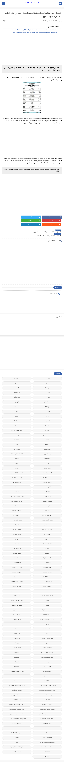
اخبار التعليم (47, 442)
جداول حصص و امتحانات (47, 612)
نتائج (17, 735)
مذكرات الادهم (17, 669)
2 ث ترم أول (17, 390)
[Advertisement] (32, 50)
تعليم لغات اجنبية (17, 598)
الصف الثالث (16, 508)
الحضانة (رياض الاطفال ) (17, 489)
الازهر (16, 456)
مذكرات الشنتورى (17, 673)
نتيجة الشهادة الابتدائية (16, 740)
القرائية (47, 541)
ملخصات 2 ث (16, 721)
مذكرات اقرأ (47, 669)
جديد (17, 617)
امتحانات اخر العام (47, 574)
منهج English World (16, 725)
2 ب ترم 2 (47, 385)
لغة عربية (17, 659)
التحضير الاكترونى (47, 465)
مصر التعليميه (47, 716)
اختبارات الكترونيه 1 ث (17, 447)
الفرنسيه (16, 532)
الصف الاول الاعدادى (16, 503)
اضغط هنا (59, 176)
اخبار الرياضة (16, 442)
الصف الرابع (47, 527)
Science (47, 432)
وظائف (47, 749)
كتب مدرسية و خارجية (47, 650)
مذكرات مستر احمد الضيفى (47, 702)
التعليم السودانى (47, 475)
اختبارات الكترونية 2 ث (47, 447)
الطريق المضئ (32, 3)
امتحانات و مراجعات (47, 588)
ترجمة (47, 598)
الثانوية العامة (17, 475)
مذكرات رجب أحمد (17, 683)
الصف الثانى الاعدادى (16, 517)
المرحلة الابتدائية (47, 565)
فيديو (47, 636)
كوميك (17, 654)
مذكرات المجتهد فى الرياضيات (17, 678)
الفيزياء (17, 536)
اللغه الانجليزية (47, 560)
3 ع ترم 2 (17, 404)
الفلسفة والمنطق (47, 536)
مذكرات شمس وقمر (16, 688)
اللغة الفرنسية (17, 555)
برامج (47, 593)
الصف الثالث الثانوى (16, 513)
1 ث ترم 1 (47, 376)
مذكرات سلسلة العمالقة (47, 688)
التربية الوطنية (47, 470)
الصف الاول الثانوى (47, 508)
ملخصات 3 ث (47, 725)
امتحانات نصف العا (47, 584)
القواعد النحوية (17, 541)
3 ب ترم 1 (16, 399)
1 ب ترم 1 (47, 371)
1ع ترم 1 (47, 380)
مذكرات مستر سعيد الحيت (16, 702)
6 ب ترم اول (47, 423)
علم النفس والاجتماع (47, 631)
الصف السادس (17, 527)
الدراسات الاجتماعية (16, 494)
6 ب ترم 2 (16, 418)
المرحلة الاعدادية (16, 565)
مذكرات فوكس (47, 692)
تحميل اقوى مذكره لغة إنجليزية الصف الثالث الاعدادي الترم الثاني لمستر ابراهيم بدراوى (34, 30)
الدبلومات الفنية (47, 494)
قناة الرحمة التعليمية (47, 645)
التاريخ (17, 461)
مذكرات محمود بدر (47, 697)
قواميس (16, 645)
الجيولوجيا (17, 484)
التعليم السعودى (17, 470)
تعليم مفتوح (16, 602)
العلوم (47, 532)
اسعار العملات (47, 451)
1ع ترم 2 (17, 380)
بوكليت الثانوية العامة (17, 593)
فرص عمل (17, 631)
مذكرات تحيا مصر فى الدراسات (47, 683)
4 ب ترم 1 (16, 409)
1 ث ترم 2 (16, 376)
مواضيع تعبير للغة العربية (47, 735)
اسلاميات (16, 451)
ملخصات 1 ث (47, 721)
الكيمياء (47, 546)
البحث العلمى (47, 461)
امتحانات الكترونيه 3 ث (17, 574)
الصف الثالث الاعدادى (47, 513)
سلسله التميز (47, 621)
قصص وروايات (17, 640)
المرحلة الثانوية (47, 569)
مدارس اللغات (47, 664)
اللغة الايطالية (17, 550)
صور (47, 626)
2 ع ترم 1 (17, 395)
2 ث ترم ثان (47, 395)
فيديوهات (16, 636)
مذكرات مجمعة (16, 692)
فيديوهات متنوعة (47, 640)
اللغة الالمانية (17, 546)
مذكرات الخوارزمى (47, 673)
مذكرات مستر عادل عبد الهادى (47, 706)
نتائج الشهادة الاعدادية (47, 740)
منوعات (17, 730)
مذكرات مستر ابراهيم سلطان (17, 697)
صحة (16, 621)
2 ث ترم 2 (47, 390)
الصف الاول (47, 503)
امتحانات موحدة (47, 579)
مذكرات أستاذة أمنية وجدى (17, 664)
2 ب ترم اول (17, 385)
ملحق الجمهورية (16, 716)
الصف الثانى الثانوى (47, 522)
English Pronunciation (17, 423)
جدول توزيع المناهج (47, 617)
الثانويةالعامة (47, 480)
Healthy (17, 428)
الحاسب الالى (47, 489)
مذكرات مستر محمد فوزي (17, 706)
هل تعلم (47, 744)
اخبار (17, 437)
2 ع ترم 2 (47, 399)
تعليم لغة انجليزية (47, 602)
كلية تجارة (17, 650)
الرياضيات (47, 498)
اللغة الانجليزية (47, 550)
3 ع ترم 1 (47, 409)
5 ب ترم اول (47, 418)
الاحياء (47, 456)
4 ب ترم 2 (47, 413)
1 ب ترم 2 (16, 371)
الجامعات (16, 480)
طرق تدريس (16, 626)
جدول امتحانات (17, 612)
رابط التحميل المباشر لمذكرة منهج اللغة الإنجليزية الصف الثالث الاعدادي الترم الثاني (35, 32)
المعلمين (17, 569)
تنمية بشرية (16, 607)
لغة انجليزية (47, 659)
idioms (47, 437)
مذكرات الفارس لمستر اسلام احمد (47, 678)
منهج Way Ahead (47, 730)
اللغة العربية (47, 555)
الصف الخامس (17, 522)
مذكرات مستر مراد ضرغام (47, 711)
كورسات (47, 654)
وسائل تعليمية (17, 744)
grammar (16, 432)
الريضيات (16, 498)
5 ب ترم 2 (16, 413)
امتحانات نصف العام (16, 584)
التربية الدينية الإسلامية (16, 465)
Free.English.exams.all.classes (47, 428)
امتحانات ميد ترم (16, 579)
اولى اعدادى (17, 588)
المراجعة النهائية (17, 560)
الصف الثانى (47, 517)
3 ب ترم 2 (47, 404)
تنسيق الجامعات (47, 607)
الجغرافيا (47, 484)
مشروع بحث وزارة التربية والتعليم (17, 711)
